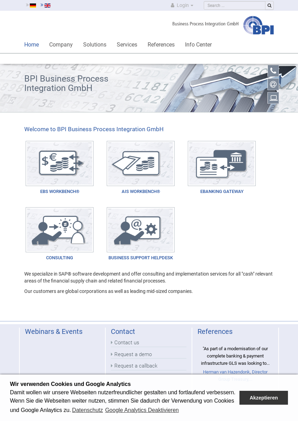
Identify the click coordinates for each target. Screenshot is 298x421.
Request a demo (133, 354)
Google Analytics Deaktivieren (142, 410)
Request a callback (135, 366)
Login (181, 5)
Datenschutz (87, 410)
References (161, 44)
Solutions (94, 44)
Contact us (126, 342)
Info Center (198, 44)
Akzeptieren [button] (263, 398)
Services (127, 44)
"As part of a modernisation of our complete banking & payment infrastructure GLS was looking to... (235, 355)
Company (61, 44)
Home (31, 44)
